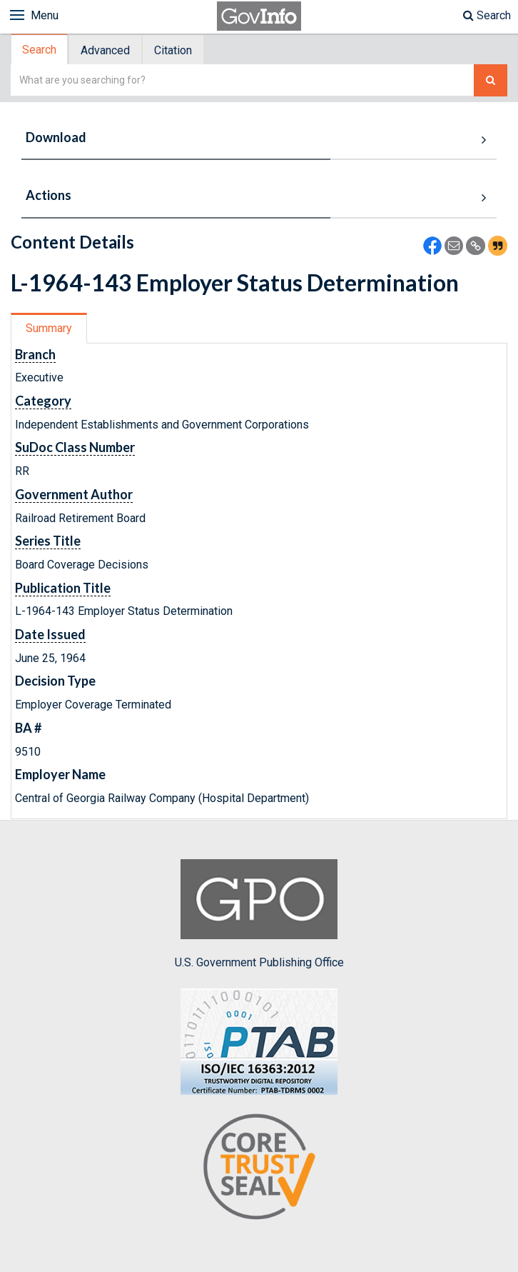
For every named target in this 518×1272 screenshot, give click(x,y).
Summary (49, 328)
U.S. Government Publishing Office (259, 914)
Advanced (105, 50)
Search (487, 15)
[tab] (40, 49)
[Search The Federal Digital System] (490, 80)
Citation (173, 50)
